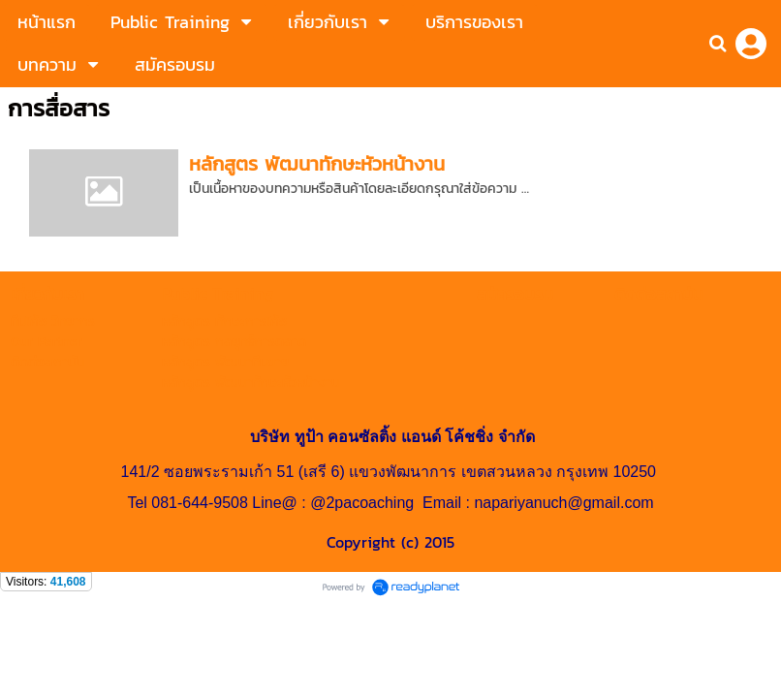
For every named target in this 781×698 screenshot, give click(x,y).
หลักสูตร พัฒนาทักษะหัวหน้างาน (317, 163)
